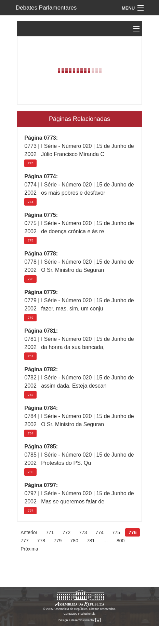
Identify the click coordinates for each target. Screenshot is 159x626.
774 (30, 202)
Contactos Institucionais (79, 613)
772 (66, 532)
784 (30, 433)
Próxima (29, 549)
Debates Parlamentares (46, 7)
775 (30, 240)
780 (74, 540)
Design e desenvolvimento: (79, 620)
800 (120, 540)
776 (132, 532)
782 (30, 395)
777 (24, 540)
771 (50, 532)
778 (30, 279)
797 (30, 510)
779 (30, 317)
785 (30, 472)
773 (30, 163)
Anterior (29, 532)
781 (30, 356)
